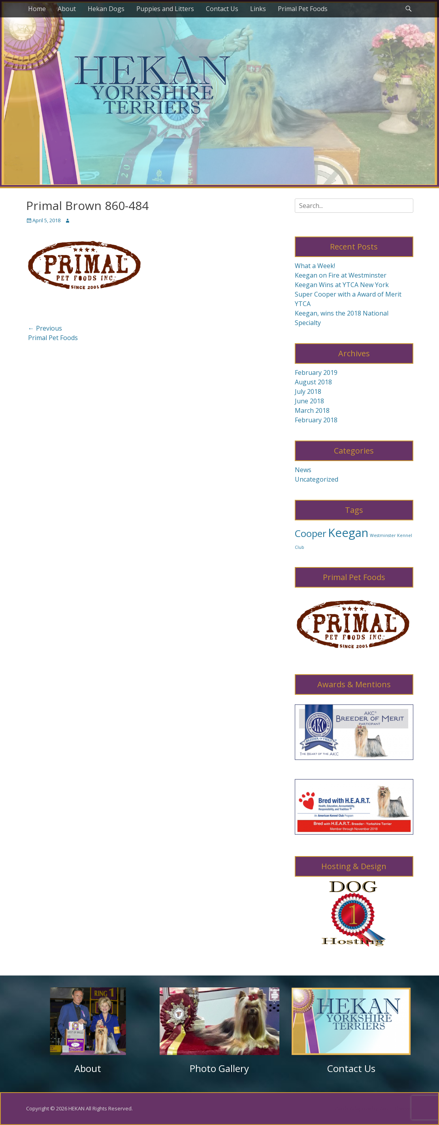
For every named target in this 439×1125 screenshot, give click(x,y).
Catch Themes (396, 1108)
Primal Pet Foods (303, 8)
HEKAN (76, 1108)
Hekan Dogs (106, 8)
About (67, 8)
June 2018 (309, 401)
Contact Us (222, 8)
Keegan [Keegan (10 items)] (348, 533)
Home (37, 8)
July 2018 (308, 391)
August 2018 (313, 382)
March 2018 (312, 410)
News (303, 469)
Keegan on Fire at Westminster (340, 275)
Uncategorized (316, 479)
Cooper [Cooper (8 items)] (310, 533)
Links (258, 8)
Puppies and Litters (165, 8)
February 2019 (316, 372)
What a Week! (315, 265)
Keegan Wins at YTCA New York (342, 284)
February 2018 (316, 420)
